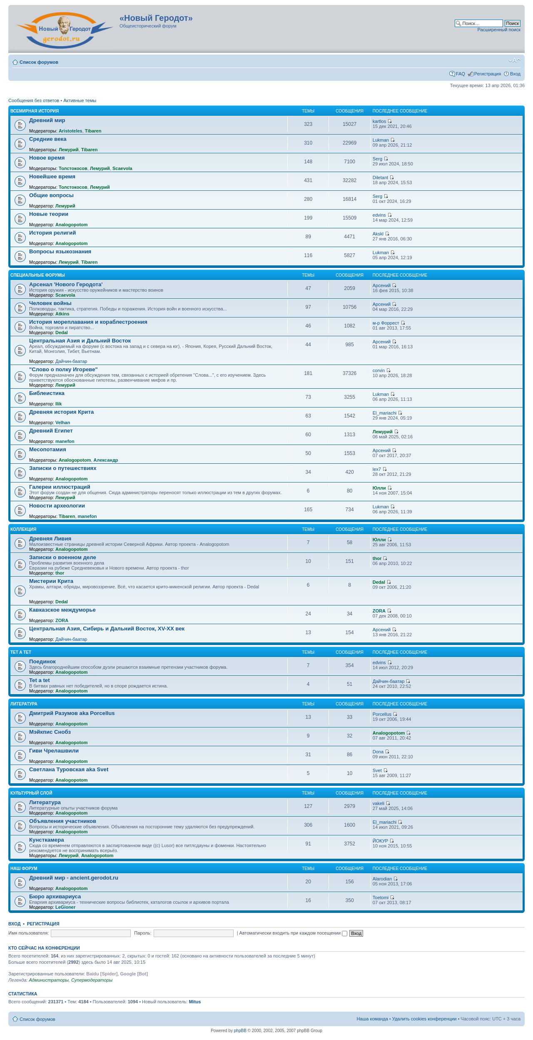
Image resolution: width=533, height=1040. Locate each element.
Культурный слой (31, 793)
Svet (377, 770)
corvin (379, 370)
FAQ (460, 73)
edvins (379, 215)
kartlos (379, 121)
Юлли (379, 487)
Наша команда (372, 1018)
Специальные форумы (37, 275)
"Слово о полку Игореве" (63, 369)
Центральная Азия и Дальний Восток (80, 341)
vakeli (378, 803)
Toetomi (381, 897)
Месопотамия (47, 449)
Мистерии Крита (51, 581)
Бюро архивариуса (55, 896)
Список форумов (39, 62)
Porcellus (382, 714)
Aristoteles (70, 130)
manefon (65, 441)
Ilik (58, 403)
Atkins (62, 313)
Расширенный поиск (499, 29)
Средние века (48, 139)
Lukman (381, 140)
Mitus (195, 1001)
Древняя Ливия (50, 538)
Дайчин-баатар (71, 361)
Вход (515, 73)
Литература (23, 704)
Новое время (47, 158)
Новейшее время (52, 176)
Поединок (42, 661)
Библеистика (47, 393)
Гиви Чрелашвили (54, 751)
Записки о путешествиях (63, 468)
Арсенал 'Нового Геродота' (65, 284)
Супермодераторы (91, 980)
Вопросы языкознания (60, 251)
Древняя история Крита (61, 412)
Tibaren (93, 130)
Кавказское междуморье (62, 610)
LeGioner (65, 907)
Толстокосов (73, 168)
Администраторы (48, 980)
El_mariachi (384, 412)
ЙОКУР (380, 840)
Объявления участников (62, 821)
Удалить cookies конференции (424, 1018)
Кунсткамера (46, 840)
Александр (106, 460)
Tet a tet (39, 680)
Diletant (380, 177)
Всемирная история (34, 111)
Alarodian (382, 878)
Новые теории (48, 214)
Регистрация (487, 73)
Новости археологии (57, 505)
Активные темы (79, 100)
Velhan (62, 422)
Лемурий (69, 149)
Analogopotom (71, 224)
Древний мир (47, 120)
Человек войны (50, 303)
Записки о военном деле (62, 557)
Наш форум (23, 868)
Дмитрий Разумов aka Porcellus (72, 713)
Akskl (378, 233)
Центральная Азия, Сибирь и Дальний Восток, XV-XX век (106, 628)
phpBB (240, 1030)
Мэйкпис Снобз (50, 732)
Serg (377, 158)
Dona (378, 751)
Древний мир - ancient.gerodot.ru (73, 878)
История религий (52, 233)
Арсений (382, 285)
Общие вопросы (51, 195)
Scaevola (122, 168)
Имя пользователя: (28, 932)
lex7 (377, 469)
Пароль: (142, 932)
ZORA (61, 620)
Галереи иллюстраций (59, 487)
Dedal (61, 332)
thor (59, 572)
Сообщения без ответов (33, 100)
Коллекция (23, 529)
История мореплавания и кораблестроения (88, 322)
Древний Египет (51, 431)
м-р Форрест (386, 322)
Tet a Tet (20, 652)
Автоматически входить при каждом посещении (293, 932)
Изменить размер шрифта (514, 60)
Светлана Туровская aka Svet (68, 769)
